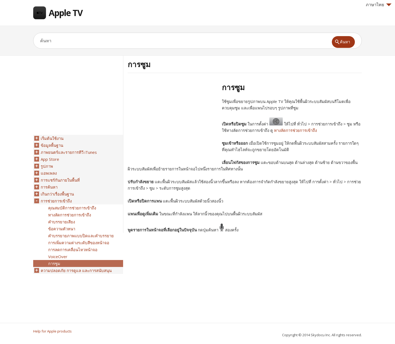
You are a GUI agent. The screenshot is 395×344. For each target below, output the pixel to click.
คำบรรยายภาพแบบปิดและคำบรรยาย (81, 235)
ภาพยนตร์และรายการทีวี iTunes (69, 152)
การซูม (54, 263)
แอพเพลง (49, 173)
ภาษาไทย (379, 4)
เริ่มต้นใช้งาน (52, 138)
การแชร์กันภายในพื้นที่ (60, 180)
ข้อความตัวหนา (61, 228)
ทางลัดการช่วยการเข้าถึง (295, 130)
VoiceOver (57, 256)
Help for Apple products (52, 331)
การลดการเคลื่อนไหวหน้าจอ (72, 249)
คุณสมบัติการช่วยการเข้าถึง (72, 208)
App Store (50, 159)
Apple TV (66, 12)
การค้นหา (49, 187)
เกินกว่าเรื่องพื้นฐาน (57, 194)
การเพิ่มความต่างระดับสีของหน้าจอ (78, 242)
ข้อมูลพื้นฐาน (52, 145)
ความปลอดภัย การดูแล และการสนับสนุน (76, 270)
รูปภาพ (47, 166)
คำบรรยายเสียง (61, 221)
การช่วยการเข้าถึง (56, 201)
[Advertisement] (173, 120)
